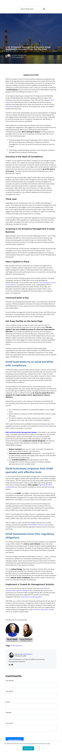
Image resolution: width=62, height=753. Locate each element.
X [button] (37, 748)
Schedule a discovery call (42, 609)
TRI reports (9, 106)
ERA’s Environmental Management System (21, 432)
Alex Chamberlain (20, 55)
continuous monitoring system (31, 597)
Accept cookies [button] (28, 748)
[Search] (30, 9)
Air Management (17, 646)
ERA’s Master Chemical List (37, 525)
